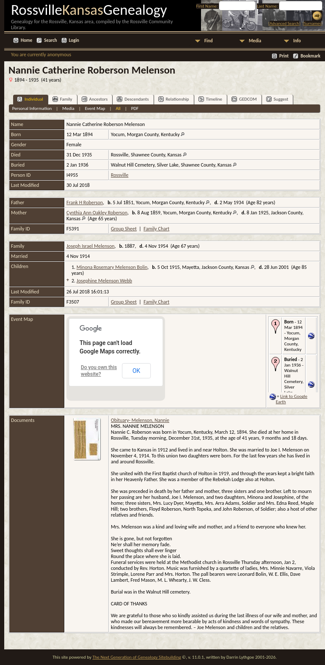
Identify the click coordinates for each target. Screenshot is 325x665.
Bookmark (310, 56)
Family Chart (156, 229)
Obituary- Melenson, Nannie (140, 420)
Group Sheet (124, 229)
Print (284, 56)
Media (255, 41)
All (118, 108)
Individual (30, 99)
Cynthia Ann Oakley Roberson (96, 213)
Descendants (133, 99)
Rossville (119, 175)
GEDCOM (244, 99)
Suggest (277, 99)
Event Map (95, 108)
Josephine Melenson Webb (104, 281)
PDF (135, 108)
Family (62, 99)
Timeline (210, 99)
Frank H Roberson (84, 202)
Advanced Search (284, 23)
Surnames (312, 23)
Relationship (173, 99)
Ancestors (95, 99)
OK (136, 370)
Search (50, 40)
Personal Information (32, 108)
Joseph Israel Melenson (90, 246)
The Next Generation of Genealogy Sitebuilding (136, 657)
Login (74, 40)
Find (208, 41)
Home (26, 40)
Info (297, 41)
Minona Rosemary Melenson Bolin (112, 267)
